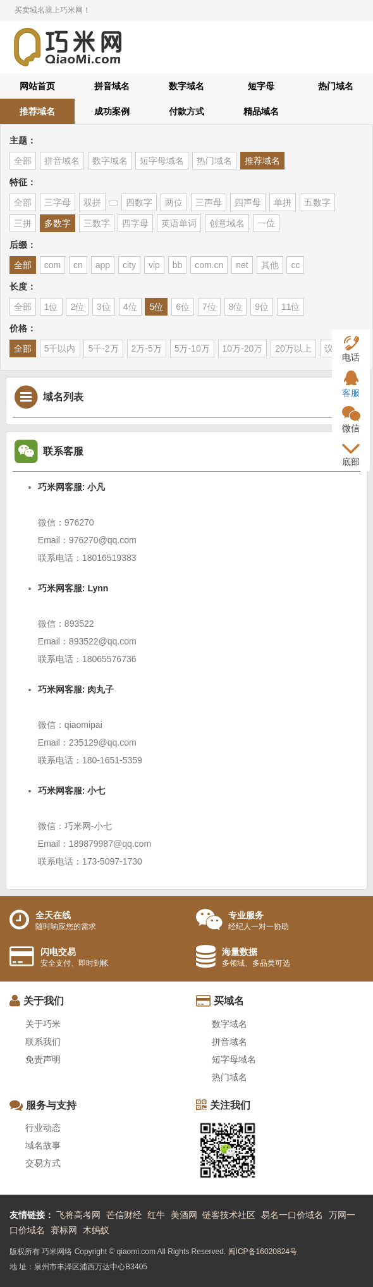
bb (178, 265)
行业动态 (43, 1128)
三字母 (57, 202)
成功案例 (112, 111)
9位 (262, 307)
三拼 (23, 223)
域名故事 (43, 1145)
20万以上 (293, 348)
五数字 (317, 202)
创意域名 (227, 223)
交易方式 (43, 1163)
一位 (266, 223)
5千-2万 (103, 348)
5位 (156, 307)
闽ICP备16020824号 (262, 1251)
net (242, 265)
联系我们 (43, 1042)
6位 (183, 307)
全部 (23, 161)
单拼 (282, 202)
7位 (209, 307)
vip (154, 265)
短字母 (261, 86)
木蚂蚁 (96, 1230)
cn (78, 265)
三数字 (96, 223)
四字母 (135, 223)
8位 (236, 307)
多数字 (57, 223)
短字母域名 (162, 161)
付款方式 (186, 111)
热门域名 (335, 86)
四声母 (248, 202)
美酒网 (184, 1215)
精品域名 (261, 111)
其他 (270, 265)
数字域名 (186, 86)
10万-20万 (243, 348)
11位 (290, 307)
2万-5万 (146, 348)
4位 (130, 307)
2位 (77, 307)
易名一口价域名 (292, 1215)
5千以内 (60, 348)
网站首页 (37, 86)
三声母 (208, 202)
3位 (104, 307)
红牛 (156, 1215)
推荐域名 (37, 111)
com (52, 265)
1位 (51, 307)
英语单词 (179, 223)
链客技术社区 (228, 1215)
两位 (174, 202)
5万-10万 (192, 348)
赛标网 (64, 1230)
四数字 (139, 202)
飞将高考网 (78, 1215)
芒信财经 (124, 1215)
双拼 (92, 202)
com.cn (209, 265)
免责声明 (43, 1059)
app (102, 265)
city (129, 265)
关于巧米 (43, 1024)
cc (295, 265)
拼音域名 (112, 86)
